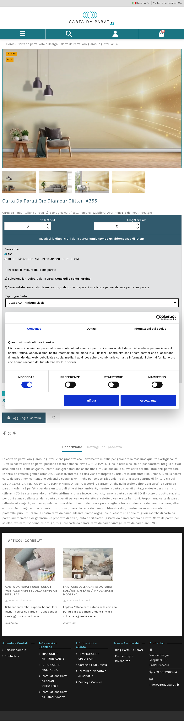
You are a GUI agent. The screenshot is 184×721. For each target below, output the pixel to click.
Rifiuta (91, 400)
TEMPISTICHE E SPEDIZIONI (89, 657)
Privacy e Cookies (90, 683)
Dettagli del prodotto (104, 448)
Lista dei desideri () (167, 3)
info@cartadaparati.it (164, 685)
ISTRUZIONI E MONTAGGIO (50, 668)
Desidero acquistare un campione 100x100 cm (41, 259)
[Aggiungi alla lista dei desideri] (53, 418)
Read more (11, 623)
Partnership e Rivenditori (124, 659)
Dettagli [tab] (92, 328)
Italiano (141, 3)
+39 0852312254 (165, 673)
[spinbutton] (28, 226)
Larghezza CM (137, 220)
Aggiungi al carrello (24, 418)
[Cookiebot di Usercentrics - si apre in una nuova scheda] (159, 317)
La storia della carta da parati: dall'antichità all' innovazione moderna (88, 591)
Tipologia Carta (16, 296)
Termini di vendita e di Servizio (92, 674)
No (8, 254)
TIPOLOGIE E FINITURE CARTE (52, 657)
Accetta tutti (148, 400)
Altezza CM (47, 220)
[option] (34, 590)
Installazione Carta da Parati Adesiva (54, 695)
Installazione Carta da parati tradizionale (54, 681)
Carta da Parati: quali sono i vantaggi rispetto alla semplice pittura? (31, 591)
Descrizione (72, 448)
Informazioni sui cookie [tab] (150, 328)
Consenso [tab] (34, 328)
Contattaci (12, 657)
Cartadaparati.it (15, 651)
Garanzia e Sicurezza (92, 666)
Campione (11, 249)
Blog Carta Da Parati (129, 651)
